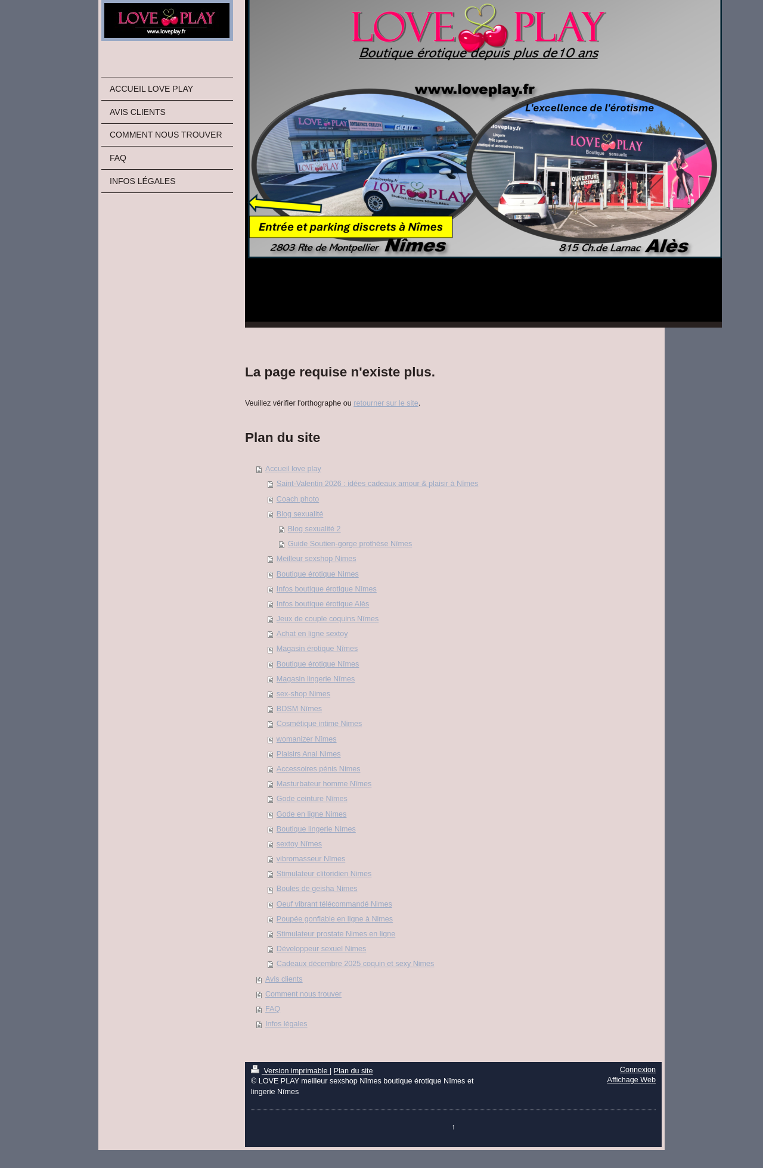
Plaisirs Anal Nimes (309, 754)
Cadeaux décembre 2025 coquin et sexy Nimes (356, 964)
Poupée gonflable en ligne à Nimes (335, 919)
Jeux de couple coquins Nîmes (328, 619)
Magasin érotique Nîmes (317, 648)
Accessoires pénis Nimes (319, 769)
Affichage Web (631, 1080)
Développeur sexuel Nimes (322, 949)
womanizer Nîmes (307, 739)
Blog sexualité (300, 514)
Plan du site (353, 1071)
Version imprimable (290, 1071)
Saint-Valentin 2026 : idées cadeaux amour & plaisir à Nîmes (378, 483)
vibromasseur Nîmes (311, 859)
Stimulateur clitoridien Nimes (324, 874)
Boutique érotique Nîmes (318, 664)
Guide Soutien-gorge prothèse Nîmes (350, 544)
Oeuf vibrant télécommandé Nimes (334, 904)
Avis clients (284, 979)
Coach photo (298, 499)
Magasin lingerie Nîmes (316, 679)
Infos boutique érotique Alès (323, 604)
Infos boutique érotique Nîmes (327, 589)
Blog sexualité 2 (314, 529)
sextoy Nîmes (299, 844)
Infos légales (286, 1024)
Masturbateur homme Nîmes (324, 784)
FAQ (272, 1009)
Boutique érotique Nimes (318, 574)
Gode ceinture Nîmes (312, 799)
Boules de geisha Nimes (317, 888)
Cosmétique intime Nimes (319, 724)
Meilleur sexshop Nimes (316, 559)
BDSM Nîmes (299, 709)
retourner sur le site (385, 403)
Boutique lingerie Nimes (316, 829)
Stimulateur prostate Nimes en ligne (336, 934)
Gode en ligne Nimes (312, 814)
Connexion (638, 1070)
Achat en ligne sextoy (312, 634)
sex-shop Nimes (303, 694)
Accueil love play (293, 469)
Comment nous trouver (303, 994)
